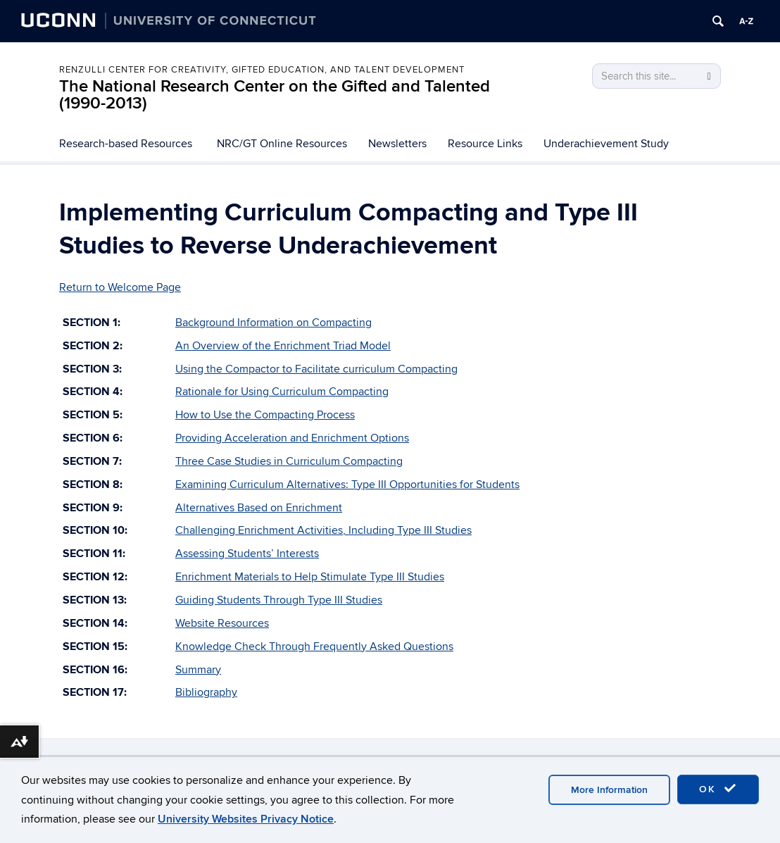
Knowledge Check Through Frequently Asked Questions (314, 646)
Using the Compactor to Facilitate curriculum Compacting (316, 369)
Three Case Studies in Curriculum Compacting (289, 461)
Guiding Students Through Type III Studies (278, 600)
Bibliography (206, 692)
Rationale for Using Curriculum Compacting (282, 392)
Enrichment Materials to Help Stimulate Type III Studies (309, 577)
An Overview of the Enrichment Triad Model (283, 346)
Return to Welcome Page (120, 287)
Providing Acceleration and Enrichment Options (292, 438)
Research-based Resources (125, 144)
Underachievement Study (606, 144)
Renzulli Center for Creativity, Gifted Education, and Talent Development (262, 69)
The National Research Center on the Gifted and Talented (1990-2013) (274, 94)
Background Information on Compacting (273, 323)
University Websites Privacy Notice (246, 819)
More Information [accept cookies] (609, 790)
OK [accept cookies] (718, 788)
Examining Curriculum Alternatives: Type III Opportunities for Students (347, 484)
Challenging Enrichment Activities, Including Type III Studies (323, 530)
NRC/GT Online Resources (282, 144)
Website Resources (222, 623)
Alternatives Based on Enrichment (258, 508)
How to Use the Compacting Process (265, 415)
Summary (198, 670)
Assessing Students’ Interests (247, 554)
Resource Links (485, 144)
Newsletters (397, 144)
